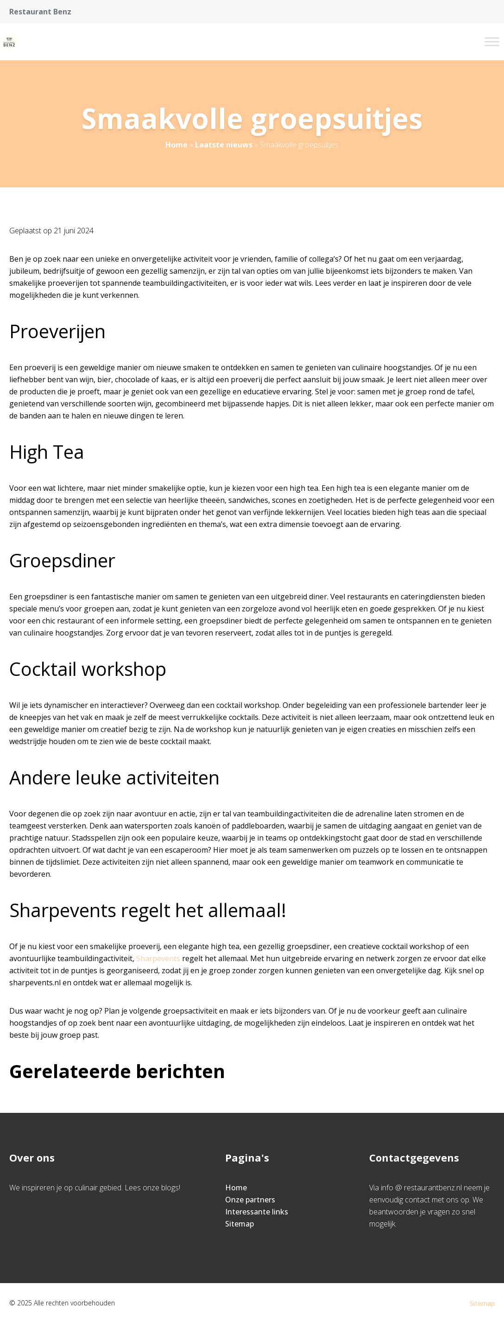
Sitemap (239, 1224)
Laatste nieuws (223, 145)
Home (176, 145)
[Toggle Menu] (492, 41)
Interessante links (256, 1212)
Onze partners (250, 1200)
